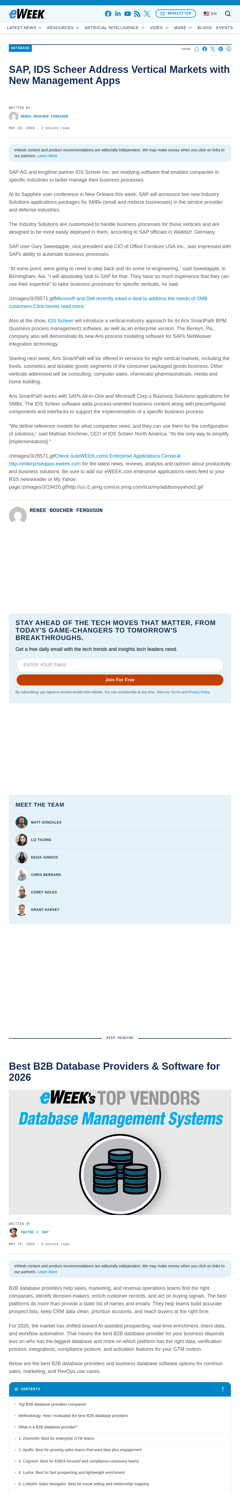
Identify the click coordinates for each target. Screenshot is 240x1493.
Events (224, 28)
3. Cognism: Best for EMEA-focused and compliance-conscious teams (79, 1461)
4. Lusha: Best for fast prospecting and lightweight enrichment (72, 1472)
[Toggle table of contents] (120, 1389)
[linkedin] (118, 14)
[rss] (137, 14)
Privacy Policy (199, 692)
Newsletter (176, 13)
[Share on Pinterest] (220, 49)
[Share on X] (212, 49)
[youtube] (127, 14)
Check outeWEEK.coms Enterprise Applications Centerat (117, 456)
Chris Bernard (46, 875)
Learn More (47, 156)
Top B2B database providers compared (52, 1404)
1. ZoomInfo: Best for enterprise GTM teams (56, 1438)
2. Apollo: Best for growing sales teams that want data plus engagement (80, 1450)
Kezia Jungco (44, 857)
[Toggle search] (227, 13)
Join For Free (120, 679)
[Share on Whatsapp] (228, 49)
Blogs (204, 28)
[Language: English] (210, 13)
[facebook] (108, 14)
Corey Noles (44, 892)
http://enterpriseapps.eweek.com (45, 464)
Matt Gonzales (46, 822)
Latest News (25, 27)
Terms (175, 692)
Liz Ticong (41, 840)
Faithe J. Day (29, 1232)
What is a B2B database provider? (48, 1427)
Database (20, 48)
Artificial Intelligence (115, 27)
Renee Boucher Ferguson (38, 116)
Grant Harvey (45, 910)
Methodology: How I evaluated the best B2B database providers (73, 1415)
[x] (147, 14)
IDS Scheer (60, 320)
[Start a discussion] (196, 49)
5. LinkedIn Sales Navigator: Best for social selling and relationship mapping (84, 1484)
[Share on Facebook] (204, 49)
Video (160, 27)
